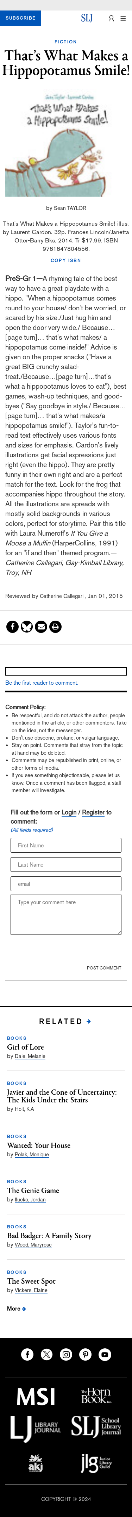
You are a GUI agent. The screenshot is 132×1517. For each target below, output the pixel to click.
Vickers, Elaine (31, 1290)
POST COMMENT (104, 968)
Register (93, 812)
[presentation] (56, 949)
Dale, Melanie (30, 1056)
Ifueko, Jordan (30, 1199)
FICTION (66, 42)
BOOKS (17, 1038)
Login (69, 812)
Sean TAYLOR (70, 208)
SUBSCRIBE (21, 18)
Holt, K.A (24, 1109)
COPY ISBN (66, 261)
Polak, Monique (32, 1154)
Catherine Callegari (61, 596)
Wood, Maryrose (33, 1245)
